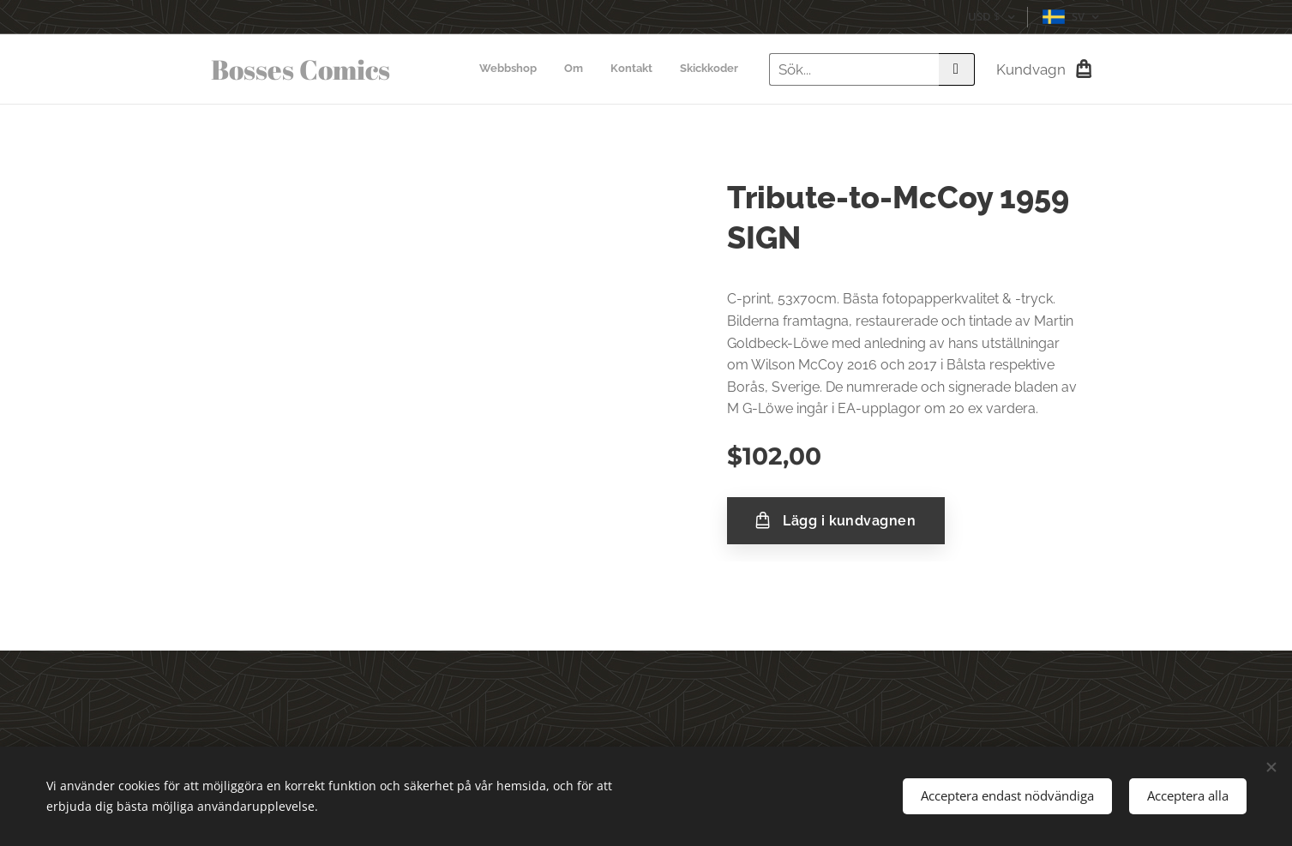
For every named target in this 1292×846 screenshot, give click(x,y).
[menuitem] (661, 69)
